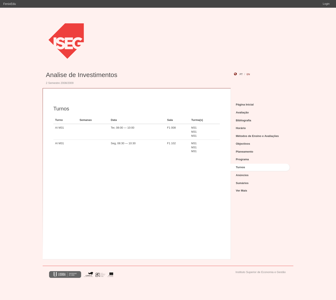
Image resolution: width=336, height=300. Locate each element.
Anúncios (242, 175)
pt (241, 74)
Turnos (240, 167)
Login (326, 3)
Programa (242, 159)
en (248, 74)
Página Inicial (245, 104)
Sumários (242, 183)
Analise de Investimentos (81, 74)
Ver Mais (241, 190)
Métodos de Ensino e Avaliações (257, 136)
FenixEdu (9, 4)
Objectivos (243, 143)
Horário (241, 128)
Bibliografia (243, 120)
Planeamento (244, 151)
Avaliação (242, 112)
